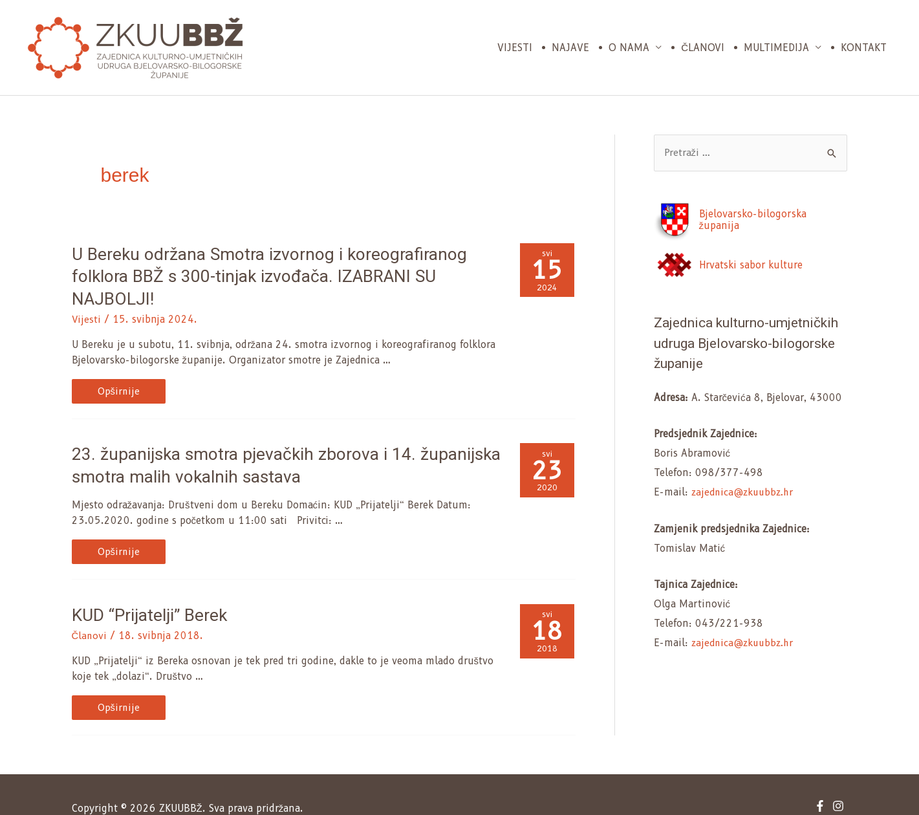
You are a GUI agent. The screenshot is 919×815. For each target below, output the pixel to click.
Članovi (702, 48)
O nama (629, 48)
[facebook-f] (821, 777)
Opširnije (132, 367)
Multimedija (776, 48)
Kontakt (864, 48)
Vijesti (514, 48)
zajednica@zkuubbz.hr (744, 493)
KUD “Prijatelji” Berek (146, 586)
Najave (570, 48)
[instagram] (839, 777)
